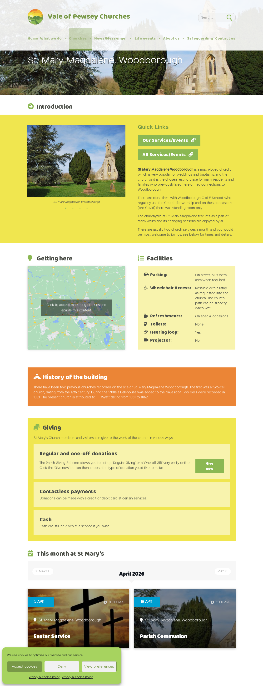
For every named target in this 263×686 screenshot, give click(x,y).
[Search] (210, 17)
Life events (148, 38)
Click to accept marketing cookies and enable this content (76, 307)
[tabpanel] (76, 164)
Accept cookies (24, 666)
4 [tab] (87, 208)
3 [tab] (80, 208)
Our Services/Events (165, 140)
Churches (80, 38)
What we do (53, 38)
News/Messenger (113, 38)
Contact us (225, 38)
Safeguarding (200, 38)
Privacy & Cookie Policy (44, 677)
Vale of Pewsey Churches (89, 16)
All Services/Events (164, 154)
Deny (62, 666)
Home (33, 38)
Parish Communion (163, 631)
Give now (205, 464)
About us (174, 38)
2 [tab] (72, 208)
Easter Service (52, 631)
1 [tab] (65, 208)
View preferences (99, 666)
